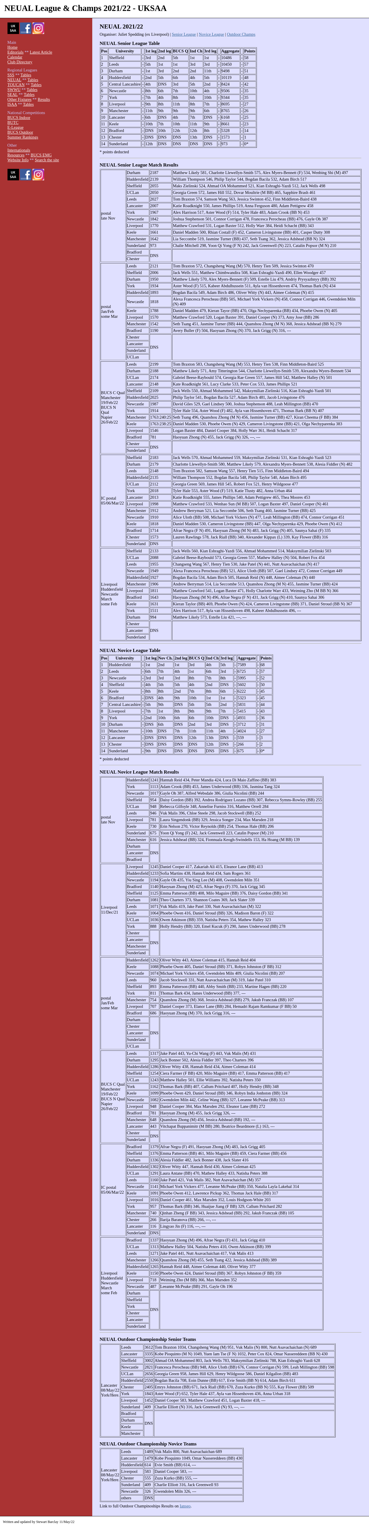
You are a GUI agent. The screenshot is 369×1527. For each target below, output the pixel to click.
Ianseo (185, 1506)
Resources (16, 155)
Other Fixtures (19, 99)
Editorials (15, 52)
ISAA (12, 104)
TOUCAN (16, 84)
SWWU (14, 89)
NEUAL (14, 80)
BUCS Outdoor (20, 132)
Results (44, 99)
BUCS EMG (41, 155)
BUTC (12, 122)
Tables (25, 75)
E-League (15, 127)
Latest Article (41, 52)
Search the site (47, 160)
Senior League (184, 34)
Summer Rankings (22, 137)
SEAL (12, 94)
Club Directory (20, 62)
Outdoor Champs (241, 34)
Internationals (18, 150)
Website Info (18, 160)
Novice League (211, 34)
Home (12, 47)
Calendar (14, 57)
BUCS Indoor (19, 117)
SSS (10, 75)
